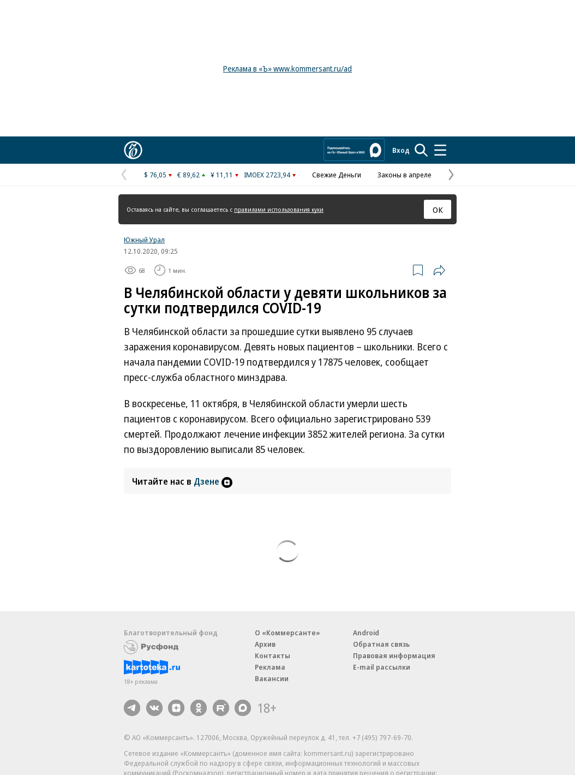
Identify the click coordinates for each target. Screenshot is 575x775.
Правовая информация (394, 655)
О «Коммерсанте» (287, 632)
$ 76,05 (155, 175)
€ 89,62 (188, 175)
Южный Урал (144, 240)
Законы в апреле (405, 175)
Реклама (270, 667)
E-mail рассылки (381, 667)
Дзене (213, 481)
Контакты (272, 655)
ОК (438, 209)
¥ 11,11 (222, 175)
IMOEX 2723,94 (267, 175)
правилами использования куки (279, 209)
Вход (401, 150)
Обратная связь (381, 644)
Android (366, 632)
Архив (265, 644)
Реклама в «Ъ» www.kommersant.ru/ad (287, 68)
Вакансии (272, 678)
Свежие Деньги (336, 175)
